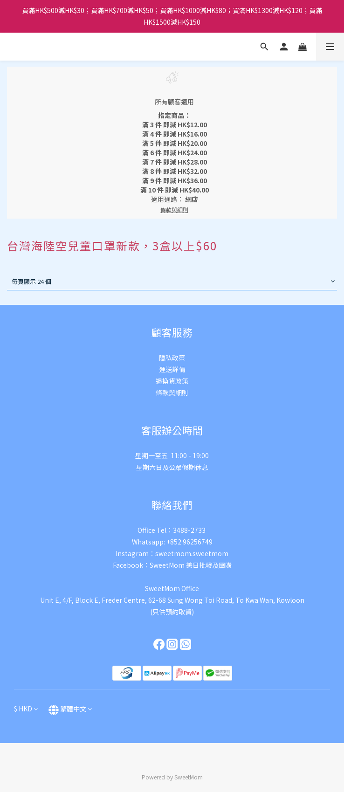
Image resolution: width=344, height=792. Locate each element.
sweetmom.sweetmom (191, 553)
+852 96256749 (189, 541)
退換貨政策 (172, 381)
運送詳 (169, 369)
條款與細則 (172, 392)
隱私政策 (172, 357)
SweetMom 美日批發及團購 (191, 565)
